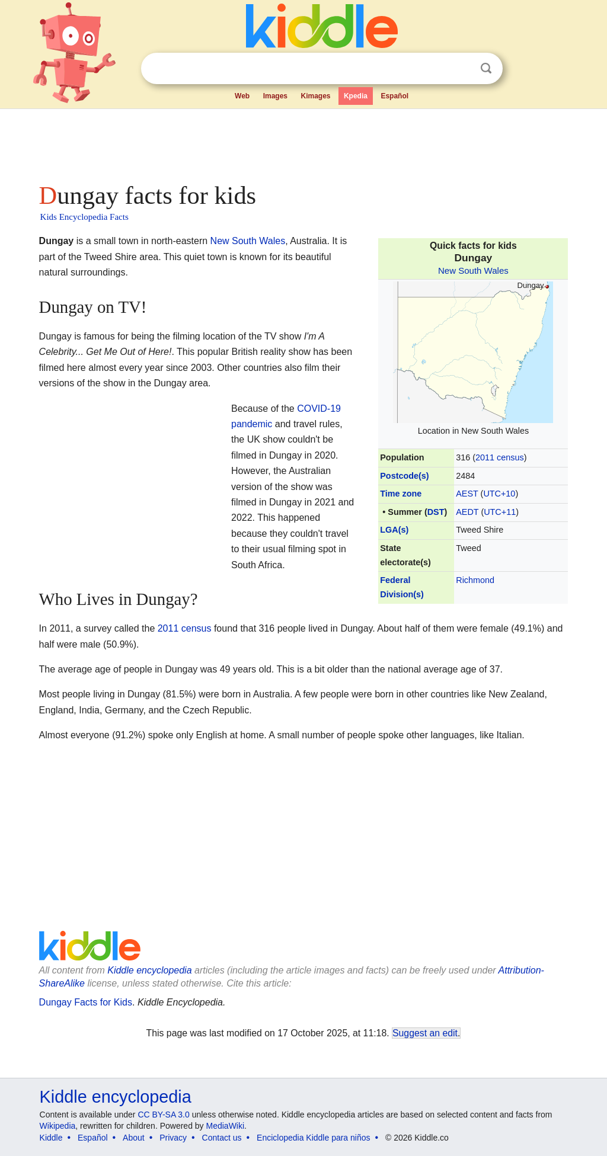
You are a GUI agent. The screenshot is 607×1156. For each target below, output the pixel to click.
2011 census (499, 457)
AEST (467, 493)
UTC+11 (500, 512)
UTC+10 (499, 493)
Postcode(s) (404, 476)
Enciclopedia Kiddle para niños (313, 1137)
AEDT (467, 512)
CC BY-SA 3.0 (163, 1114)
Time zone (400, 493)
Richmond (475, 580)
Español (394, 96)
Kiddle (51, 1137)
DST (436, 512)
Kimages (315, 96)
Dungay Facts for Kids (85, 1002)
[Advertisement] (303, 142)
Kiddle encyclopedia (149, 970)
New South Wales (473, 270)
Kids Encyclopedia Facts (84, 217)
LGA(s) (394, 529)
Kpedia (356, 96)
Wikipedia (58, 1126)
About (134, 1137)
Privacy (173, 1137)
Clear (462, 69)
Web (242, 96)
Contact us (222, 1137)
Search (486, 68)
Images (275, 96)
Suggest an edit (425, 1033)
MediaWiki (225, 1126)
